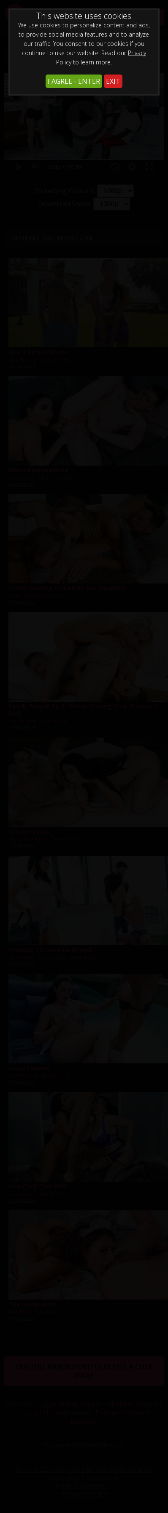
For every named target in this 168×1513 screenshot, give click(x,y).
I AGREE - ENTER (74, 81)
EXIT (113, 81)
